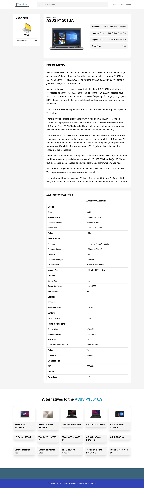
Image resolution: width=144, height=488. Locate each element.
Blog (122, 5)
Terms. (87, 483)
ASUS (26, 35)
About (128, 5)
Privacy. (93, 483)
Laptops (116, 5)
